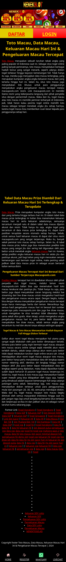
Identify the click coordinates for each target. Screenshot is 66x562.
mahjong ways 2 (51, 430)
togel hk (30, 424)
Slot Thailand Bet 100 (24, 421)
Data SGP (21, 412)
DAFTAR (16, 34)
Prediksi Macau (9, 280)
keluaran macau (40, 251)
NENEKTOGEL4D (34, 531)
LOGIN (49, 34)
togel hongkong (44, 424)
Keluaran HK (27, 418)
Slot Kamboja (43, 421)
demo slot (23, 436)
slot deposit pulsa (42, 427)
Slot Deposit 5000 (52, 412)
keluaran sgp (15, 445)
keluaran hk (25, 427)
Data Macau (8, 212)
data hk (58, 424)
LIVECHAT (58, 557)
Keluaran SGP (34, 412)
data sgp (10, 430)
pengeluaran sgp (25, 448)
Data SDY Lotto (34, 525)
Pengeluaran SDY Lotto (34, 519)
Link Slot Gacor (11, 418)
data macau (52, 448)
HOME (8, 557)
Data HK (40, 418)
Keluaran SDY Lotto (34, 513)
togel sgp (18, 424)
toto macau (25, 433)
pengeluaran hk (10, 436)
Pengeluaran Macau (34, 522)
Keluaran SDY (34, 516)
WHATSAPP (41, 557)
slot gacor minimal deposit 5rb (46, 433)
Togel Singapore (37, 415)
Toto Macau (8, 60)
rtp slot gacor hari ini (37, 439)
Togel (35, 451)
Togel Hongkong (26, 409)
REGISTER (24, 557)
